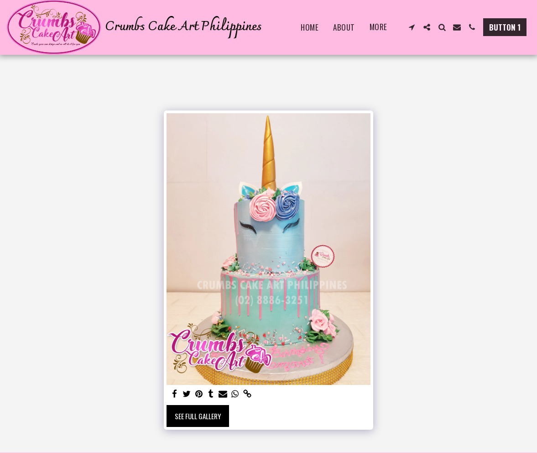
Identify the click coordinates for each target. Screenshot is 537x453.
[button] (412, 27)
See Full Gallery (198, 416)
